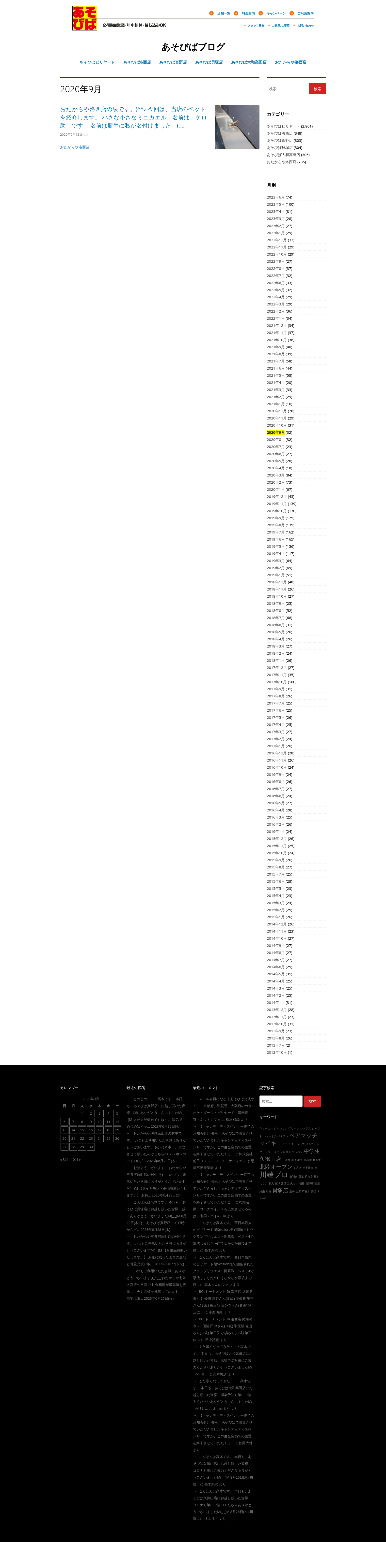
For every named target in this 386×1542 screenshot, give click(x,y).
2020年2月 (276, 482)
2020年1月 (276, 489)
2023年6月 (276, 197)
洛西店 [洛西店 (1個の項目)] (285, 1183)
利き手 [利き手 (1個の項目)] (317, 1160)
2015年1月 (276, 916)
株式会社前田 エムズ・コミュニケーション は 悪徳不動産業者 (223, 1161)
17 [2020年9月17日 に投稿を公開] (100, 1130)
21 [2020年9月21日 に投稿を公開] (73, 1138)
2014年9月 (276, 945)
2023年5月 (276, 204)
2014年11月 (277, 931)
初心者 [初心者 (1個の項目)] (308, 1160)
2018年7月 (276, 617)
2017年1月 (276, 745)
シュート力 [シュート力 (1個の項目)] (270, 1136)
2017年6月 (276, 710)
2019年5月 (276, 546)
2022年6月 (276, 282)
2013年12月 (277, 1009)
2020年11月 (277, 418)
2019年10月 (277, 510)
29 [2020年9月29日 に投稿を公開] (82, 1146)
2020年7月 (276, 446)
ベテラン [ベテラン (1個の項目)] (282, 1136)
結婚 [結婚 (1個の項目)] (262, 1191)
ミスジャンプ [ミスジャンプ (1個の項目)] (297, 1144)
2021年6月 (276, 368)
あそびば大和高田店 (283, 154)
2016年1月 (276, 831)
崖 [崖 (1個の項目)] (315, 1167)
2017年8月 (276, 695)
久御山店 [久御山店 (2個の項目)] (270, 1158)
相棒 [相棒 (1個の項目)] (302, 1183)
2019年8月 (276, 524)
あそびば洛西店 (280, 133)
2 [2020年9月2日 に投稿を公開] (91, 1113)
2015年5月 (276, 888)
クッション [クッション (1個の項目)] (281, 1128)
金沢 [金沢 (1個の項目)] (298, 1191)
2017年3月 (276, 731)
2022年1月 (276, 318)
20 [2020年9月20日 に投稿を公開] (64, 1138)
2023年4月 (276, 211)
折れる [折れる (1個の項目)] (309, 1176)
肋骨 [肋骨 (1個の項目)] (268, 1191)
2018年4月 (276, 638)
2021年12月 (277, 325)
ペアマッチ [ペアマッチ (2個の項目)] (303, 1135)
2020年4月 (276, 467)
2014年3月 (276, 988)
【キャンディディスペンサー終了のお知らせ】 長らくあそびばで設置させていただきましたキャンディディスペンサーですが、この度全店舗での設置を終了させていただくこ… (223, 1140)
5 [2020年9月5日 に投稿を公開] (117, 1113)
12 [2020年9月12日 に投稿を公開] (117, 1121)
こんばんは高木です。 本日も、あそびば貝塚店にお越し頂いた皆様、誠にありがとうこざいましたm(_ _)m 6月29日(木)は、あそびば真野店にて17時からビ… (157, 1216)
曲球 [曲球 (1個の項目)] (277, 1183)
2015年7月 (276, 874)
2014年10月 (277, 938)
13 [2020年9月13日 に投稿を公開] (64, 1130)
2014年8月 (276, 952)
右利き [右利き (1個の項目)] (298, 1167)
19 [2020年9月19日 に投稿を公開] (117, 1130)
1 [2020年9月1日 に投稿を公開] (82, 1113)
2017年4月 (276, 724)
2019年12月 (277, 496)
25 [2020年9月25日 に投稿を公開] (108, 1138)
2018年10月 (277, 596)
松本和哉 (233, 1119)
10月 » (76, 1159)
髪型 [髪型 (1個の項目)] (313, 1191)
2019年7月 (276, 532)
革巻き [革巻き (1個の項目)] (306, 1191)
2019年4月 (276, 553)
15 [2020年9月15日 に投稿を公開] (82, 1130)
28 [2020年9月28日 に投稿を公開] (73, 1146)
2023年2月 (276, 225)
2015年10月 (277, 852)
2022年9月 (276, 261)
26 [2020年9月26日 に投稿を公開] (117, 1138)
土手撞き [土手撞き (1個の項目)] (308, 1167)
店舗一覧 (223, 13)
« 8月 (64, 1159)
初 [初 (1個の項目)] (292, 1160)
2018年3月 (276, 646)
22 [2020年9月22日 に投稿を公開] (82, 1138)
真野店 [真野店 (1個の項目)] (310, 1183)
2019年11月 (277, 503)
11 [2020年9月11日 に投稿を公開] (108, 1121)
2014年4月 (276, 981)
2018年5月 (276, 631)
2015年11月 (277, 845)
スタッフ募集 (256, 25)
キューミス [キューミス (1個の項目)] (266, 1128)
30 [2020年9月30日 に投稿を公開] (91, 1146)
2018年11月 (277, 589)
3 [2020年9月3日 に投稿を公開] (100, 1113)
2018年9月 (276, 603)
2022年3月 (276, 304)
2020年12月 (277, 410)
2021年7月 (276, 361)
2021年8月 (276, 353)
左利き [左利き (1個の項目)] (294, 1176)
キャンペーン (276, 13)
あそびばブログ (193, 47)
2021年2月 (276, 396)
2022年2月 (276, 311)
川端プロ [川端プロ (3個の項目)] (274, 1175)
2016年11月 (277, 760)
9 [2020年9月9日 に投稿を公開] (91, 1121)
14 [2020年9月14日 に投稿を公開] (73, 1130)
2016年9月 (276, 774)
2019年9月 (276, 517)
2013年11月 (277, 1016)
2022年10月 (277, 254)
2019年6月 (276, 539)
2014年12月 (277, 924)
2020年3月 (276, 475)
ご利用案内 (306, 13)
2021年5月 (276, 375)
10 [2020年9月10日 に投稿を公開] (100, 1121)
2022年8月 (276, 268)
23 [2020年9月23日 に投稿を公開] (91, 1138)
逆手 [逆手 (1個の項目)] (292, 1191)
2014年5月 (276, 973)
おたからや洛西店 (75, 146)
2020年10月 (277, 425)
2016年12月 (277, 752)
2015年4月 (276, 895)
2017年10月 (277, 681)
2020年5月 (276, 460)
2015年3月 (276, 902)
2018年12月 (277, 581)
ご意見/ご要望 (281, 25)
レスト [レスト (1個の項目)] (287, 1152)
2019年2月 (276, 567)
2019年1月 (276, 574)
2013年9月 (276, 1030)
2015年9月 (276, 859)
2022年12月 (277, 239)
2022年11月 (277, 247)
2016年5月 (276, 802)
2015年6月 (276, 881)
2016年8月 (276, 781)
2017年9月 (276, 688)
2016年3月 (276, 817)
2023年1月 (276, 232)
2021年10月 (277, 339)
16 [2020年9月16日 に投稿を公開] (91, 1130)
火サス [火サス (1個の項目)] (294, 1183)
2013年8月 (276, 1038)
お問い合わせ (305, 25)
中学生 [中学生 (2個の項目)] (312, 1150)
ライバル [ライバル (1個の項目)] (276, 1152)
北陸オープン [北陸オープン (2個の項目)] (276, 1166)
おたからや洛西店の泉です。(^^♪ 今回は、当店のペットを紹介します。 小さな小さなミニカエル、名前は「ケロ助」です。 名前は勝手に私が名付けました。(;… (133, 117)
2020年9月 (276, 432)
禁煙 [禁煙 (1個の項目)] (317, 1183)
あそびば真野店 (280, 140)
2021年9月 (276, 346)
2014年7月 (276, 959)
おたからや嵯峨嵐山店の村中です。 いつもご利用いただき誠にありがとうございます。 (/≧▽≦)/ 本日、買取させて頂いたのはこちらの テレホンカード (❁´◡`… (156, 1147)
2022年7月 (276, 275)
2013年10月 (277, 1023)
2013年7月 (276, 1045)
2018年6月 (276, 624)
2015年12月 (277, 838)
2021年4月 (276, 382)
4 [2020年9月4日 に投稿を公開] (108, 1113)
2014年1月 (276, 1002)
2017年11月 (277, 674)
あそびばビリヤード (283, 126)
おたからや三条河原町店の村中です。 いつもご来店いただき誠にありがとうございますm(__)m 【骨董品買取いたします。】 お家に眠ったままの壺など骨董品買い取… (157, 1250)
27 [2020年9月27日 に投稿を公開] (64, 1146)
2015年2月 (276, 909)
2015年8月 (276, 867)
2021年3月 (276, 389)
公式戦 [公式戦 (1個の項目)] (286, 1160)
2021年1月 (276, 403)
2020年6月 (276, 453)
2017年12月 (277, 667)
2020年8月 (276, 439)
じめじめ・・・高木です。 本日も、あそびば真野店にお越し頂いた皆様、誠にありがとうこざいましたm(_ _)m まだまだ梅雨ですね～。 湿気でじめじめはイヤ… (156, 1112)
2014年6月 (276, 966)
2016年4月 (276, 809)
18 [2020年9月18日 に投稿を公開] (108, 1130)
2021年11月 (277, 332)
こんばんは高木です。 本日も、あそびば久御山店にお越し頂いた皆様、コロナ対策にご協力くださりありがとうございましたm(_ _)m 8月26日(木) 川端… (223, 1470)
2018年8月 (276, 610)
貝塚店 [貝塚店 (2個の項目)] (280, 1190)
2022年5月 (276, 289)
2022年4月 (276, 296)
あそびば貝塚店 (280, 147)
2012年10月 (277, 1052)
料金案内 (248, 13)
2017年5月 (276, 717)
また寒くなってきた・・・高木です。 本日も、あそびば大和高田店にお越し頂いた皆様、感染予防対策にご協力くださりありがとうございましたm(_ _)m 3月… (223, 1360)
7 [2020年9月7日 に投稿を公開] (73, 1121)
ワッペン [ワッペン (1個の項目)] (297, 1152)
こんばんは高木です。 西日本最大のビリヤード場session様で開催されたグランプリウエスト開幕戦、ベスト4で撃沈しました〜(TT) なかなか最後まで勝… (223, 1236)
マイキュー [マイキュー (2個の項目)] (273, 1143)
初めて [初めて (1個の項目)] (299, 1160)
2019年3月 (276, 560)
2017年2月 (276, 738)
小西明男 (216, 1312)
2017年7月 (276, 703)
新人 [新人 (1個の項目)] (271, 1183)
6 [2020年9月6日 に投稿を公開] (64, 1121)
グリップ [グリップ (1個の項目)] (293, 1128)
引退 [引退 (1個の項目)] (301, 1176)
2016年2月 (276, 824)
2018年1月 (276, 660)
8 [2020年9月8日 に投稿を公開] (82, 1121)
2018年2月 (276, 653)
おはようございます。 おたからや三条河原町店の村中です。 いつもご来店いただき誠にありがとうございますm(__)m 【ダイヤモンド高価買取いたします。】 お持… (157, 1181)
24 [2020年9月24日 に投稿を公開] (100, 1138)
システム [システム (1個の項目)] (305, 1128)
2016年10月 (277, 767)
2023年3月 (276, 218)
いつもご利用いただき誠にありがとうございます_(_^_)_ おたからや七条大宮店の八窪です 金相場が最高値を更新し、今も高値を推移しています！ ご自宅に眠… (156, 1284)
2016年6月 (276, 795)
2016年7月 (276, 788)
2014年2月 (276, 995)
